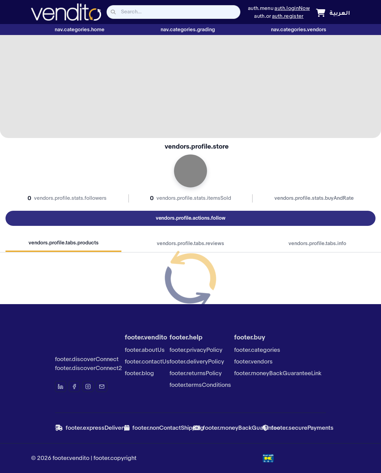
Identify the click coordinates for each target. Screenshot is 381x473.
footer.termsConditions (200, 385)
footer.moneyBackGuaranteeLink (278, 373)
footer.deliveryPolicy (197, 362)
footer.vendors (253, 362)
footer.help (186, 338)
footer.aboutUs (145, 350)
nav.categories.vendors (298, 29)
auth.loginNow (292, 8)
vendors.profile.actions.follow (190, 218)
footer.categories (257, 350)
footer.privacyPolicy (196, 350)
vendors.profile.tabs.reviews (190, 243)
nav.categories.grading (188, 29)
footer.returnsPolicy (196, 373)
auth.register (288, 16)
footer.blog (139, 373)
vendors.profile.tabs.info (317, 243)
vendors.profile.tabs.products (64, 243)
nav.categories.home (80, 29)
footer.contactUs (147, 362)
